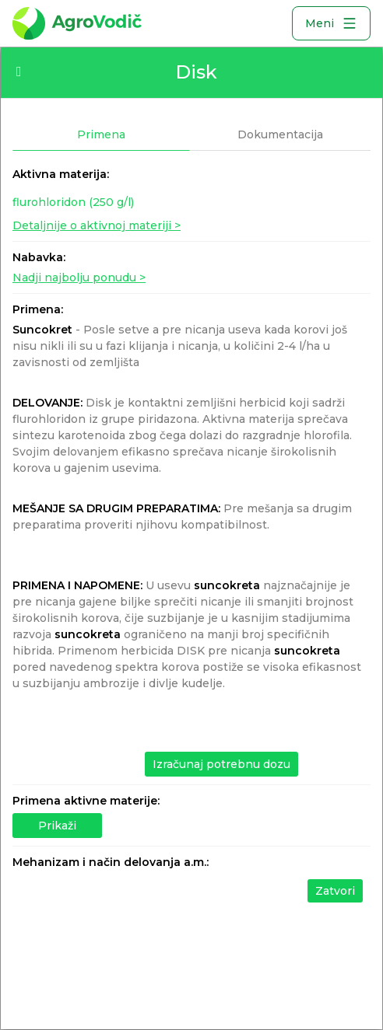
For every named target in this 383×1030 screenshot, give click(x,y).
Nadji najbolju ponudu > (79, 278)
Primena (101, 134)
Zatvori (335, 891)
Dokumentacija (280, 134)
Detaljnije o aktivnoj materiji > (96, 225)
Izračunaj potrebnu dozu (221, 764)
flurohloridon (73, 202)
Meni (331, 23)
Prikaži (57, 826)
